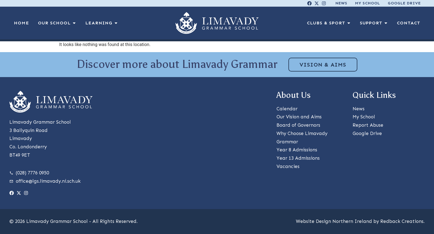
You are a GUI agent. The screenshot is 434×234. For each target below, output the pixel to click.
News (341, 3)
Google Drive (404, 3)
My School (367, 3)
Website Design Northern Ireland (334, 221)
